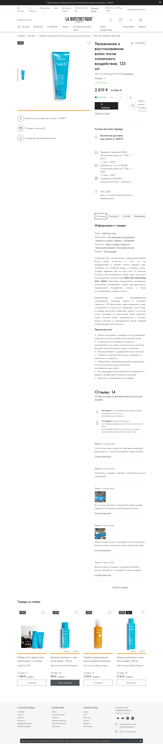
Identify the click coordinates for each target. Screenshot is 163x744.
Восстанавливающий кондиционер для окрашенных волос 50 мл (122, 412)
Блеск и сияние (112, 244)
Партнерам (45, 8)
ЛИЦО (65, 26)
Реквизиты (21, 720)
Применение (139, 216)
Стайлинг (55, 717)
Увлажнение (129, 240)
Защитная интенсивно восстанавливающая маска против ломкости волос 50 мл (122, 424)
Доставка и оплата (66, 9)
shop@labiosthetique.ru (136, 9)
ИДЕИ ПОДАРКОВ (106, 28)
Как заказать (88, 726)
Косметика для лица (59, 723)
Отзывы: (98, 78)
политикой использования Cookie (125, 741)
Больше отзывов (120, 587)
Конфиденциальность (25, 723)
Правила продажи (24, 726)
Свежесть (118, 240)
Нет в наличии (65, 682)
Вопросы (87, 723)
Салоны (20, 714)
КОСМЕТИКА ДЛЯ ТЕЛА (82, 28)
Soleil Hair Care (109, 233)
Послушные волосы (125, 247)
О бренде (32, 9)
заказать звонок (122, 713)
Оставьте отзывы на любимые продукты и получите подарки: (119, 398)
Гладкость (125, 244)
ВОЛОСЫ (38, 26)
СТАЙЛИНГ (52, 26)
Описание (100, 216)
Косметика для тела (59, 720)
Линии (54, 712)
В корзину (105, 106)
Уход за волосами (58, 714)
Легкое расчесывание (105, 247)
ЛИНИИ (142, 26)
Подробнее (127, 73)
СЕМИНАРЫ (128, 26)
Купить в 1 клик (102, 113)
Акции (86, 712)
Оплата (86, 720)
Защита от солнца (104, 240)
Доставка (87, 717)
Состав (126, 216)
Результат (113, 216)
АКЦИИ (25, 26)
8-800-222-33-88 (81, 9)
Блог (56, 8)
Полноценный (110, 251)
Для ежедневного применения (121, 237)
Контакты (20, 717)
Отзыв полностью (103, 456)
